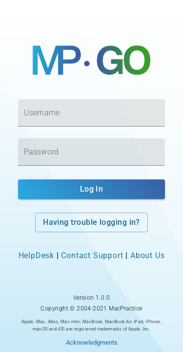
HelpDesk (36, 255)
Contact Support (92, 255)
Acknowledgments (92, 342)
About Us (147, 255)
